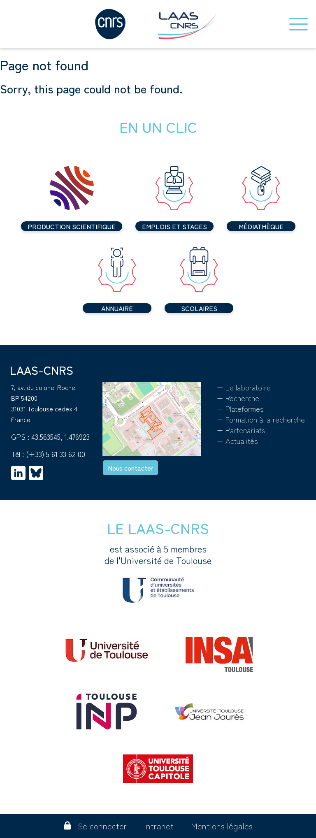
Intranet (159, 826)
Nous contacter (130, 468)
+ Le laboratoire (243, 387)
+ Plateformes (240, 408)
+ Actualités (237, 440)
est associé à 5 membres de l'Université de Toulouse (158, 573)
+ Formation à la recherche (260, 419)
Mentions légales (222, 826)
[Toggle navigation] (298, 24)
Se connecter (95, 826)
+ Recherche (237, 397)
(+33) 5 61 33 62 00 (55, 453)
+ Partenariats (240, 430)
